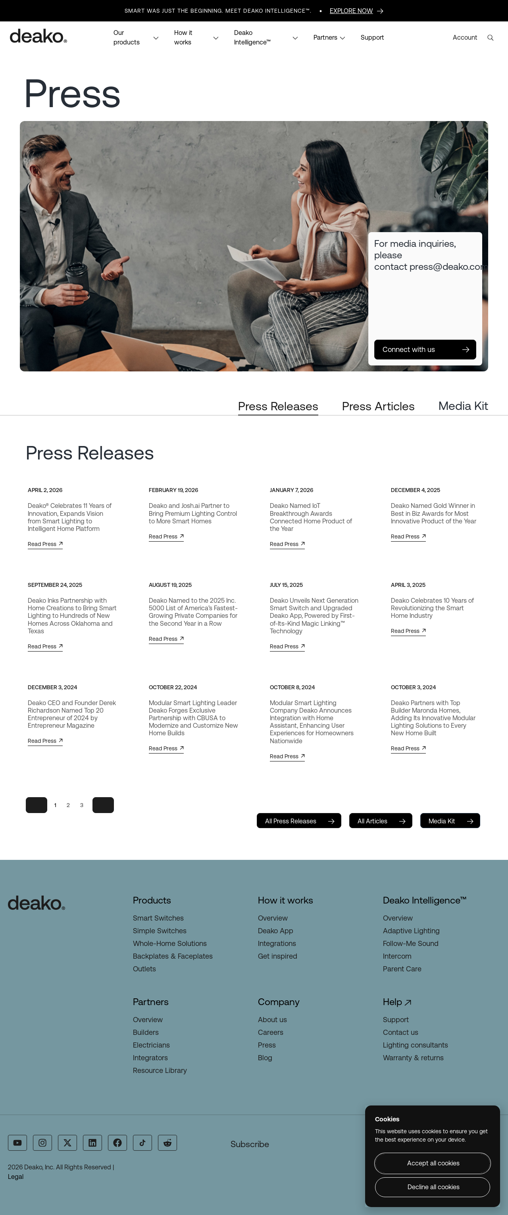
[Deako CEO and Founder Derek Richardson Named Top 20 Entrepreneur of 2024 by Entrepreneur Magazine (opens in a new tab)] (72, 715)
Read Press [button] (45, 544)
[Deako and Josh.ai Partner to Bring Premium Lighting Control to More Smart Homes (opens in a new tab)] (193, 513)
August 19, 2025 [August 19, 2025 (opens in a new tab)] (170, 585)
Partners (329, 37)
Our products (136, 37)
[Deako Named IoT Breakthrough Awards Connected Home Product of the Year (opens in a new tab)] (314, 517)
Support (372, 37)
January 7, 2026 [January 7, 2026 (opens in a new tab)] (291, 490)
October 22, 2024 (173, 687)
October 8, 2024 (292, 687)
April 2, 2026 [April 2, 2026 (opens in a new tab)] (45, 490)
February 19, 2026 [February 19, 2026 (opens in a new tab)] (173, 490)
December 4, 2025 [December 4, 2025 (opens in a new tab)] (415, 490)
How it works (196, 37)
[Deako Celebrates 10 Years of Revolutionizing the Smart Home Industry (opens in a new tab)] (435, 608)
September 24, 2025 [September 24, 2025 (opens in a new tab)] (55, 585)
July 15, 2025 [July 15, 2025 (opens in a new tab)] (286, 585)
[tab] (278, 406)
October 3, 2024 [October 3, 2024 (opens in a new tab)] (413, 687)
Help (392, 1001)
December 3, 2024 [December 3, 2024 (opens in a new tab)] (52, 687)
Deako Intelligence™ (266, 37)
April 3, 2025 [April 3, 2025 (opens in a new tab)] (408, 585)
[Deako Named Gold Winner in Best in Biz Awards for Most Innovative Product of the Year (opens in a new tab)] (435, 513)
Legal (15, 1176)
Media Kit (463, 406)
